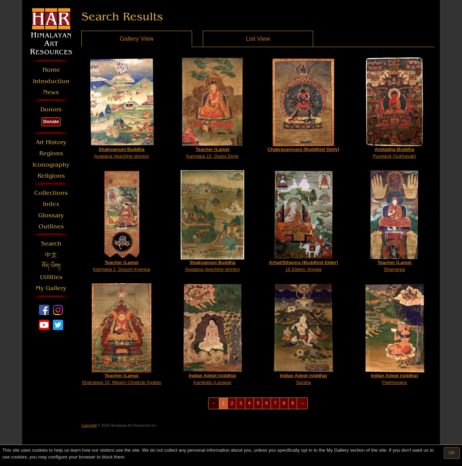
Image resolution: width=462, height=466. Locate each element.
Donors (51, 109)
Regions (51, 153)
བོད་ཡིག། (51, 266)
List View (258, 38)
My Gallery (51, 288)
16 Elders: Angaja (303, 221)
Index (51, 204)
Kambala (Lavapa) (212, 334)
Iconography (51, 164)
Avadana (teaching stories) (122, 108)
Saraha (303, 334)
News (51, 92)
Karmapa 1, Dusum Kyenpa (121, 221)
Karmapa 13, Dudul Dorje (212, 108)
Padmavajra (395, 334)
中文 (51, 255)
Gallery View (137, 38)
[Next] (302, 403)
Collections (51, 192)
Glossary (51, 215)
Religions (51, 175)
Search (51, 243)
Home (51, 69)
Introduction (51, 81)
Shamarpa (394, 221)
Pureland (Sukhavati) (394, 108)
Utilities (51, 277)
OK (451, 452)
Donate (51, 121)
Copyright (89, 425)
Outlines (51, 226)
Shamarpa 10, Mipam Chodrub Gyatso (121, 334)
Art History (51, 142)
